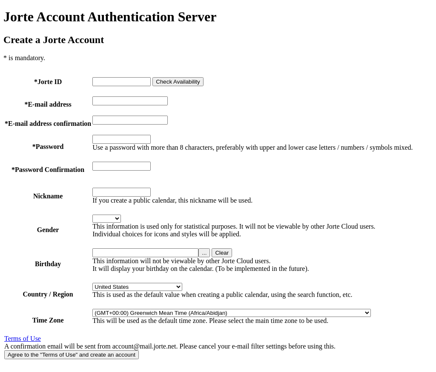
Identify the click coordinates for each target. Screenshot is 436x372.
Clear (222, 253)
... (204, 253)
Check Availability (178, 81)
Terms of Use (22, 338)
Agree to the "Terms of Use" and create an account (71, 355)
